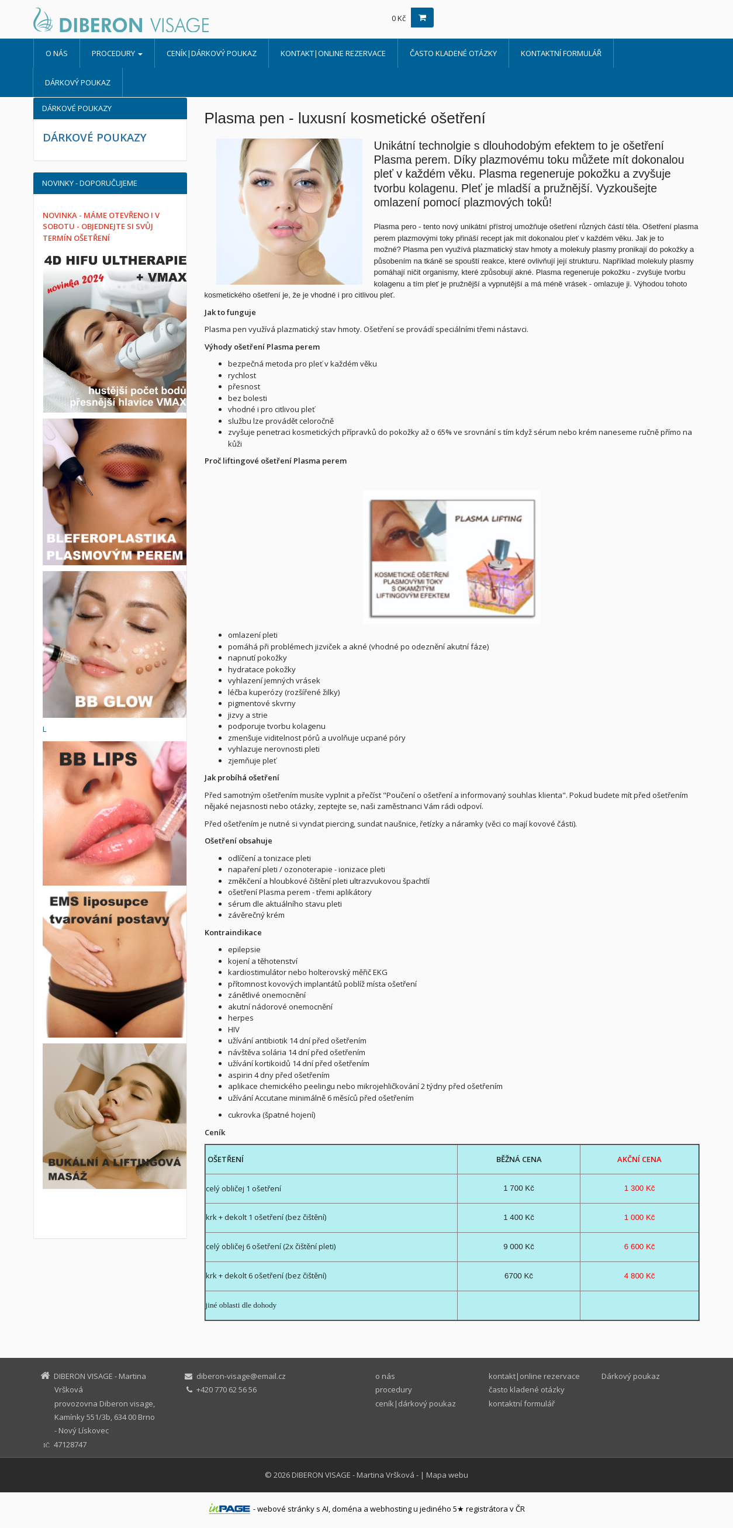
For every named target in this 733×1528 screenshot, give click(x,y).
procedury (117, 53)
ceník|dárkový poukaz (212, 53)
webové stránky (285, 1508)
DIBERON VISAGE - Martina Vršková (353, 1475)
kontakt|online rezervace (333, 53)
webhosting (391, 1508)
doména (347, 1508)
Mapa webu (447, 1475)
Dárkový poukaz (77, 82)
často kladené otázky (453, 53)
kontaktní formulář (561, 53)
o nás (57, 53)
